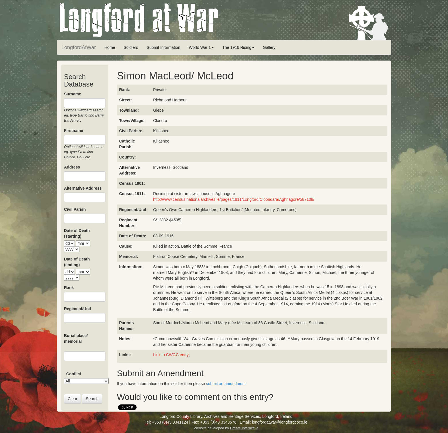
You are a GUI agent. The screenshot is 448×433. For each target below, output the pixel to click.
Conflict (73, 374)
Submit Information (163, 47)
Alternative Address (83, 188)
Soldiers (131, 47)
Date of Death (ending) (77, 262)
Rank (69, 287)
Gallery (269, 47)
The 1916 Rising (238, 47)
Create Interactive (244, 428)
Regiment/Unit (77, 308)
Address (72, 167)
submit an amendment (226, 383)
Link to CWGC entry (171, 354)
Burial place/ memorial (76, 338)
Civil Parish (75, 209)
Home (109, 47)
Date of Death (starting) (77, 233)
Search (92, 398)
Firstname (73, 130)
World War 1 (201, 47)
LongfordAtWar (78, 47)
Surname (72, 94)
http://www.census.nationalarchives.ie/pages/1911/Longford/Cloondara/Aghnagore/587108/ (233, 199)
